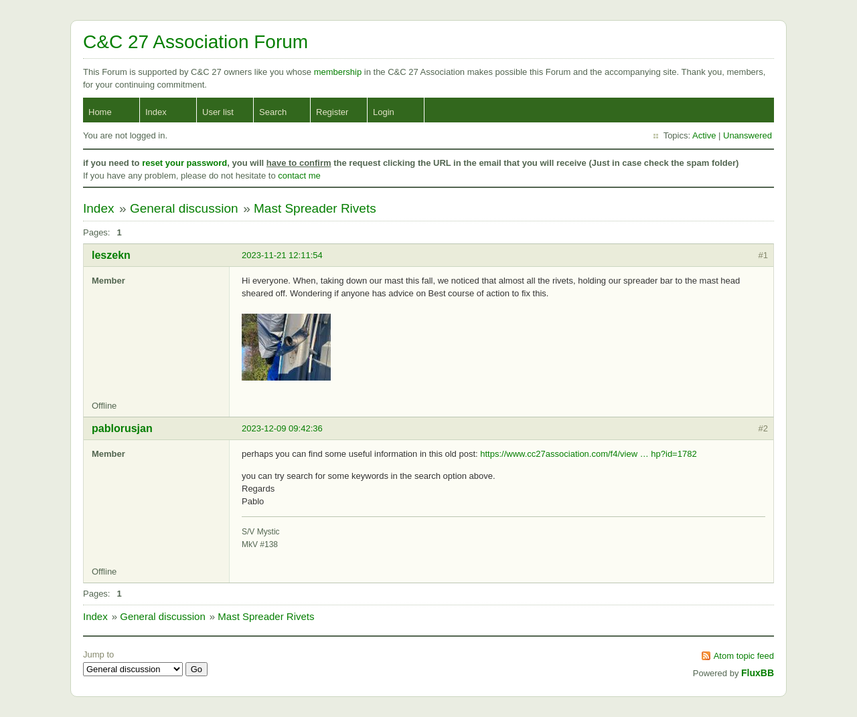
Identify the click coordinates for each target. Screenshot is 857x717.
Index (156, 112)
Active (704, 135)
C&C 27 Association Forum (195, 41)
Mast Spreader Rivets (315, 208)
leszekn (111, 255)
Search (273, 112)
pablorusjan (122, 428)
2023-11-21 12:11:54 (282, 255)
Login (383, 112)
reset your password (184, 163)
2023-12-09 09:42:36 (282, 428)
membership (339, 72)
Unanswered (747, 135)
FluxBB (757, 673)
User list (218, 112)
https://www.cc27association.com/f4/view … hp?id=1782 (588, 454)
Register (332, 112)
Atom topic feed (744, 656)
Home (100, 112)
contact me (299, 176)
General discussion (184, 208)
